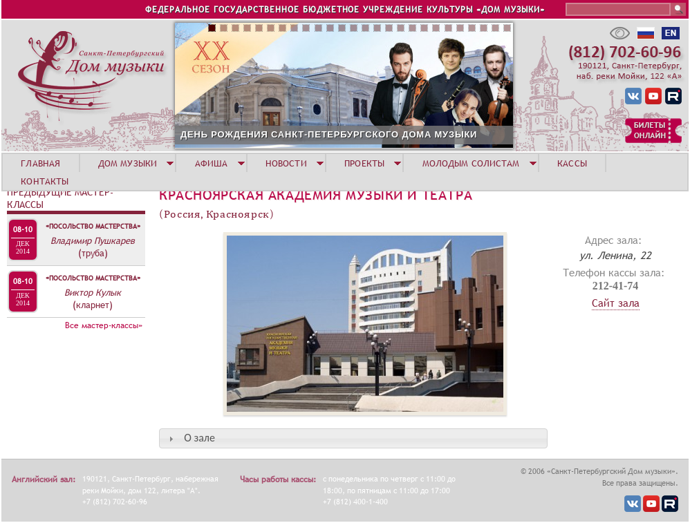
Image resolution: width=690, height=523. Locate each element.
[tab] (353, 438)
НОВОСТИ (286, 163)
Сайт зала (616, 303)
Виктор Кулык (92, 292)
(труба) (93, 253)
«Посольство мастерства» (93, 226)
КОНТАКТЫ (44, 181)
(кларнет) (93, 304)
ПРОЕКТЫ (364, 163)
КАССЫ (572, 163)
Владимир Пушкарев (92, 240)
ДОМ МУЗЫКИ (127, 163)
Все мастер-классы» (103, 325)
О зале (199, 437)
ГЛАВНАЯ (40, 163)
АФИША (211, 163)
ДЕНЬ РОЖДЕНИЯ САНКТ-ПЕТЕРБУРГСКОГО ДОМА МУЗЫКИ (328, 134)
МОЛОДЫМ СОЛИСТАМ (471, 163)
